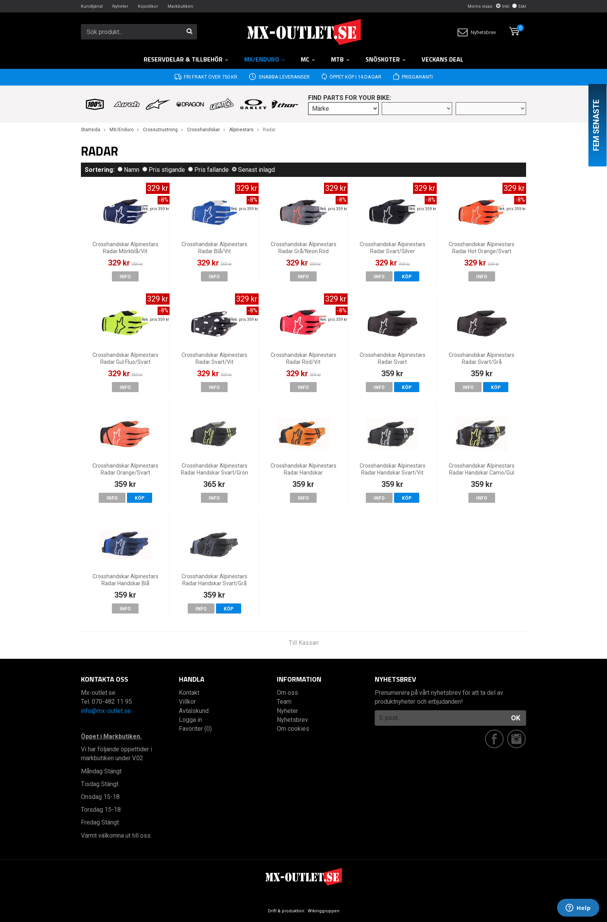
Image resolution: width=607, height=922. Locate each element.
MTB (340, 59)
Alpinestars (241, 129)
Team (284, 701)
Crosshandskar (203, 129)
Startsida (90, 129)
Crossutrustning (160, 129)
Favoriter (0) (195, 728)
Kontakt (189, 692)
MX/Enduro (264, 59)
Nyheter (120, 6)
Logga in (190, 719)
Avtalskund (194, 711)
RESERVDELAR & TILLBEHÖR (186, 59)
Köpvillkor (148, 6)
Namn (128, 169)
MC (308, 59)
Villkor (187, 701)
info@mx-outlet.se (106, 711)
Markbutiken (180, 6)
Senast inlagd (253, 169)
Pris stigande (163, 169)
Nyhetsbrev (477, 32)
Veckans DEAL (442, 59)
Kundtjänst (92, 6)
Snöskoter (385, 59)
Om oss (287, 692)
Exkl (519, 6)
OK (515, 718)
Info (125, 276)
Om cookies (293, 728)
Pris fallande (208, 169)
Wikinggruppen (324, 910)
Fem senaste (596, 125)
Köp (407, 276)
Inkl (502, 6)
